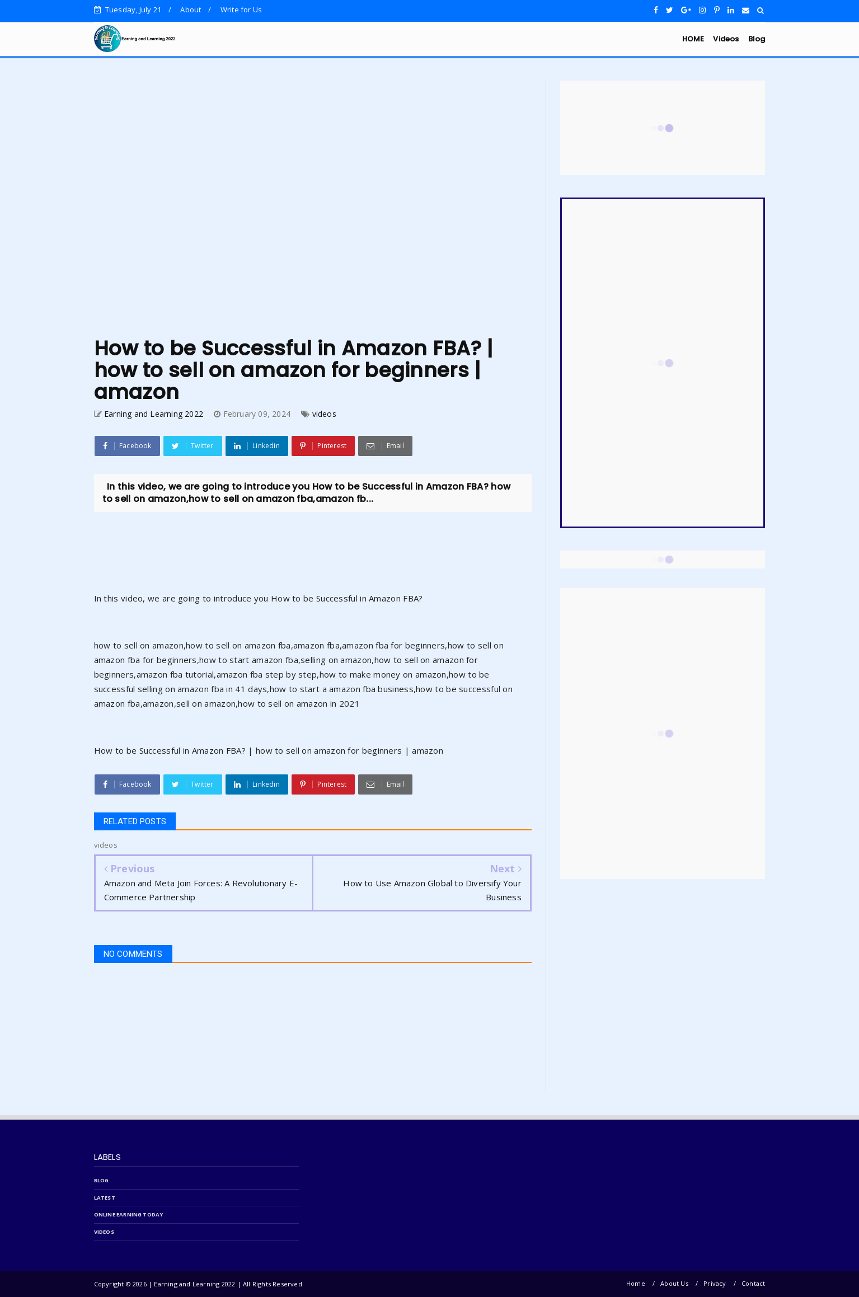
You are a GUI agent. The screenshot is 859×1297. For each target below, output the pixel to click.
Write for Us (241, 9)
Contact (753, 1283)
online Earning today (128, 1214)
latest (104, 1197)
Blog (757, 39)
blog (101, 1180)
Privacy (714, 1283)
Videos (726, 39)
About (190, 9)
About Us (674, 1283)
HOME (693, 39)
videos (324, 413)
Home (635, 1283)
